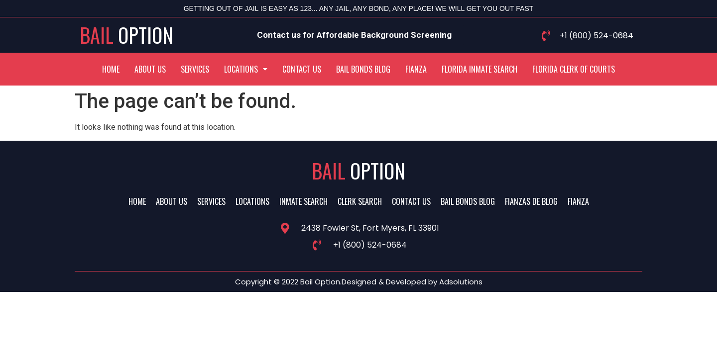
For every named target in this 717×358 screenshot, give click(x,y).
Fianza (416, 69)
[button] (246, 69)
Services (195, 69)
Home (111, 69)
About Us (150, 69)
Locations (245, 69)
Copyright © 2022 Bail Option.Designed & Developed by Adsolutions (358, 281)
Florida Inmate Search (479, 69)
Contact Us (301, 69)
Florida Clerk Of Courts (573, 69)
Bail (126, 35)
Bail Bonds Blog (363, 69)
